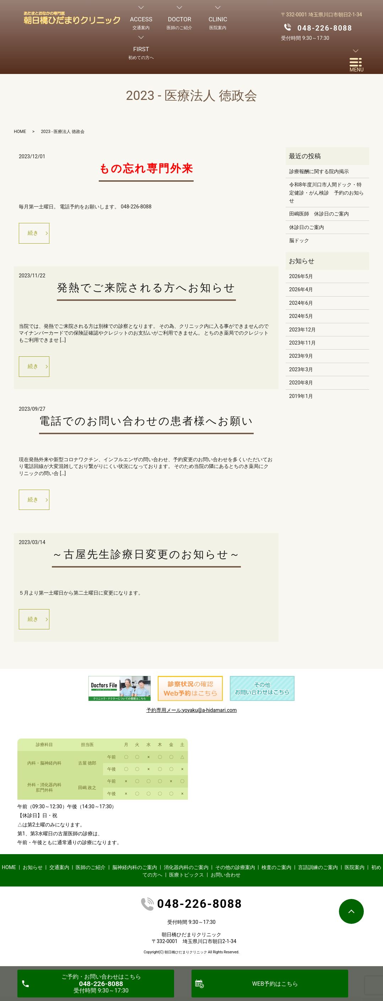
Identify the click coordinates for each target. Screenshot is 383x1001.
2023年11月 (302, 343)
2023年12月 (302, 329)
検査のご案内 (276, 871)
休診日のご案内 (306, 227)
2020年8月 (301, 382)
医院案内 (355, 871)
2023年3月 (301, 369)
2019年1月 (301, 396)
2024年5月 (301, 316)
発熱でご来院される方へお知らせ (146, 288)
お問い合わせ (226, 878)
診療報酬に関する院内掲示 (319, 171)
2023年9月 (301, 356)
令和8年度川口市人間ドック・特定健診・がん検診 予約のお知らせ (326, 192)
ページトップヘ (351, 911)
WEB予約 (275, 983)
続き (34, 233)
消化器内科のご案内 (186, 871)
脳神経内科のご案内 (134, 871)
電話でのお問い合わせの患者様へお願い (146, 422)
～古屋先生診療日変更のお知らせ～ (146, 557)
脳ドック (299, 240)
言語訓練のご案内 (318, 871)
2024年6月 (301, 303)
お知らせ (33, 871)
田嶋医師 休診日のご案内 (319, 214)
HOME (20, 131)
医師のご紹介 (91, 871)
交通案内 (59, 871)
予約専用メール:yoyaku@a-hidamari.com (191, 714)
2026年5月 (301, 276)
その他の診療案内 (235, 871)
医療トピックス (186, 878)
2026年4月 (301, 289)
